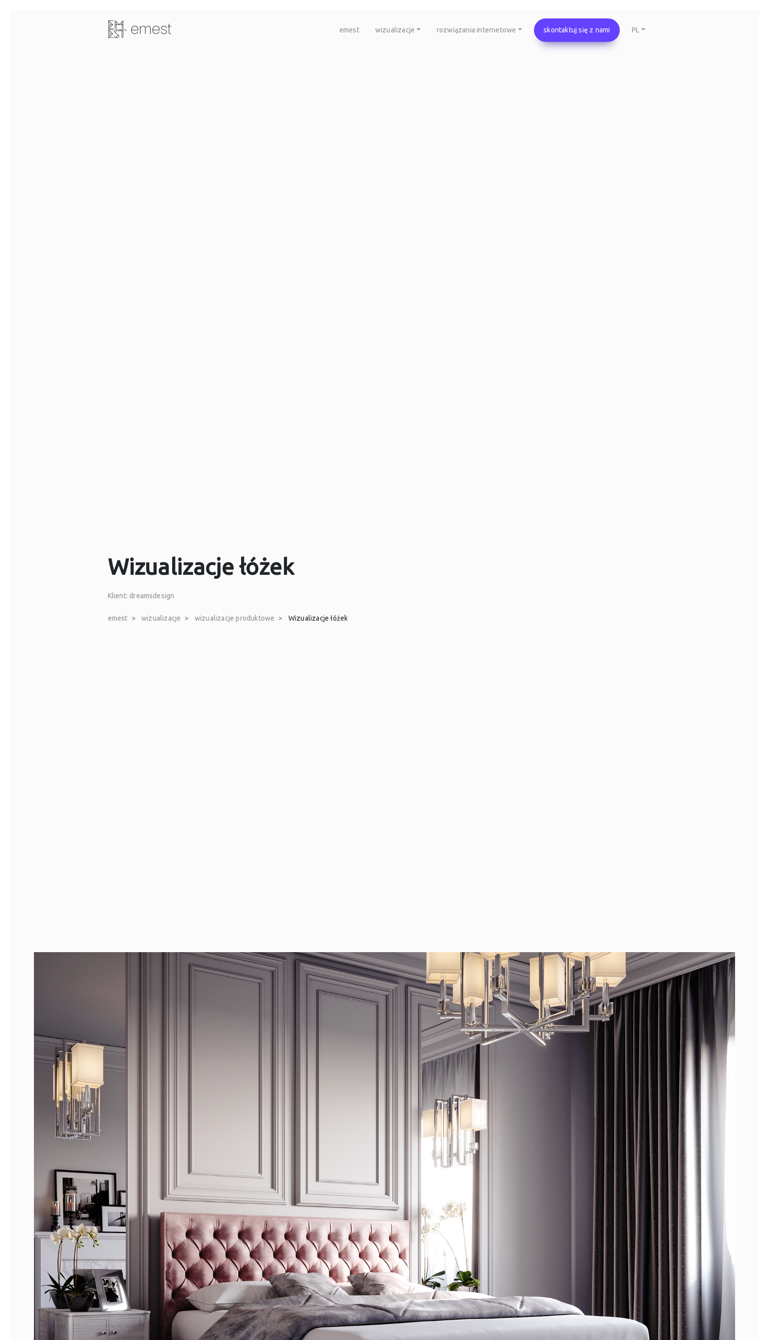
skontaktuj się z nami (576, 30)
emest (349, 30)
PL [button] (635, 30)
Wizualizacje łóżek (318, 618)
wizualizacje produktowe (235, 618)
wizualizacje (161, 618)
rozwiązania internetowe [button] (476, 30)
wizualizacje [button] (395, 30)
